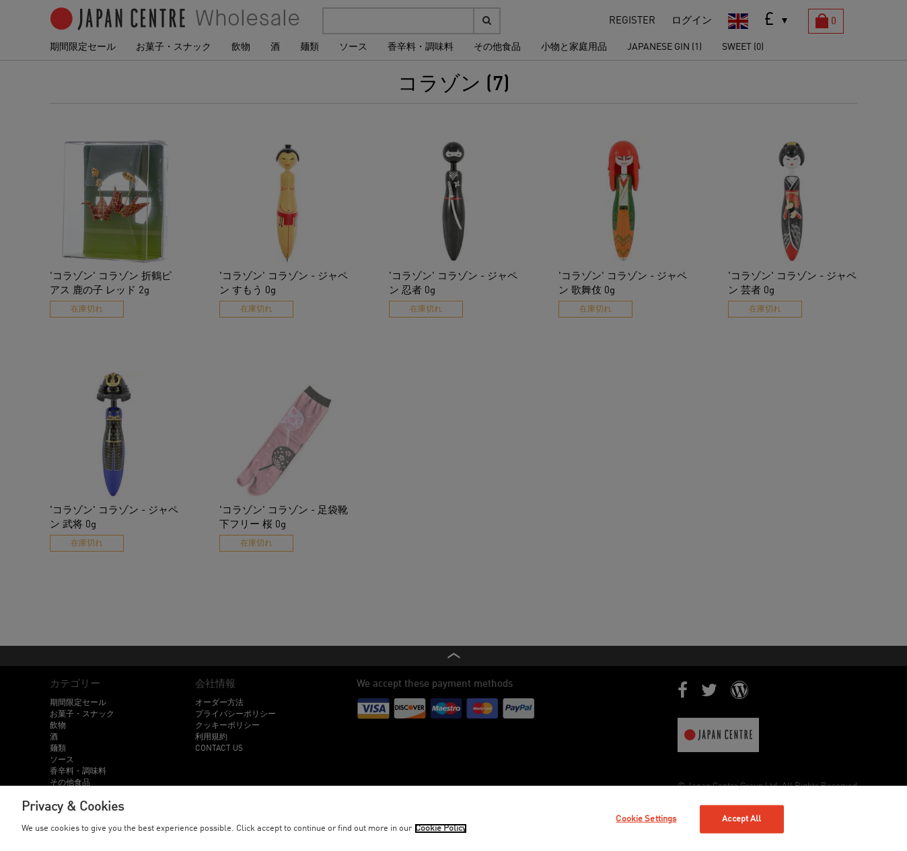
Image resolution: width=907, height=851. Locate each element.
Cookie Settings (646, 819)
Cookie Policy (440, 828)
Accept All (741, 819)
